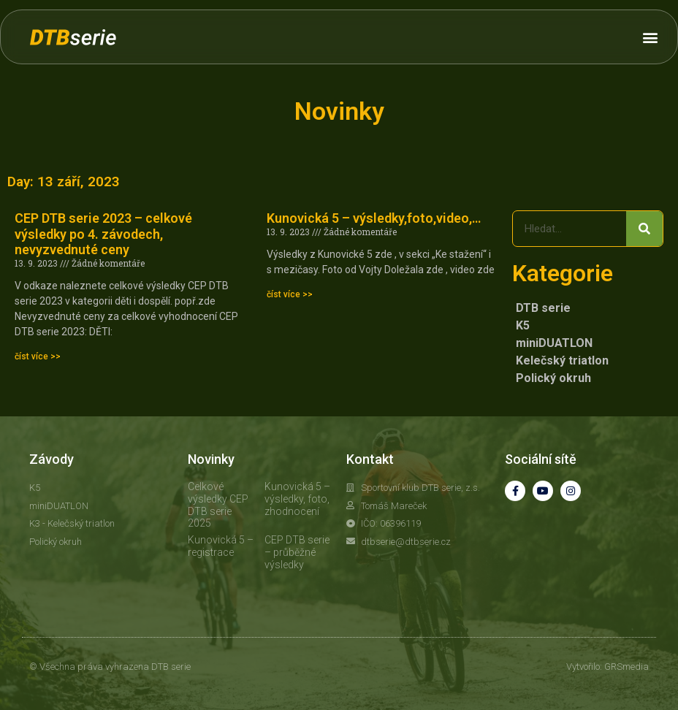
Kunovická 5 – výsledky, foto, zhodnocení (297, 499)
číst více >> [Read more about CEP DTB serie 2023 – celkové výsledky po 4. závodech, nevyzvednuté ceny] (38, 356)
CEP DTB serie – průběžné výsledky (297, 552)
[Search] (644, 228)
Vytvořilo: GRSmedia (607, 666)
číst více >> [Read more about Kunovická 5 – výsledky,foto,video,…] (290, 294)
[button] (651, 37)
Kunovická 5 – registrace (221, 546)
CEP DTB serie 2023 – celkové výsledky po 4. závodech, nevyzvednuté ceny (103, 233)
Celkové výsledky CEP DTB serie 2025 (218, 505)
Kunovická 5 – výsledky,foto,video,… (374, 218)
